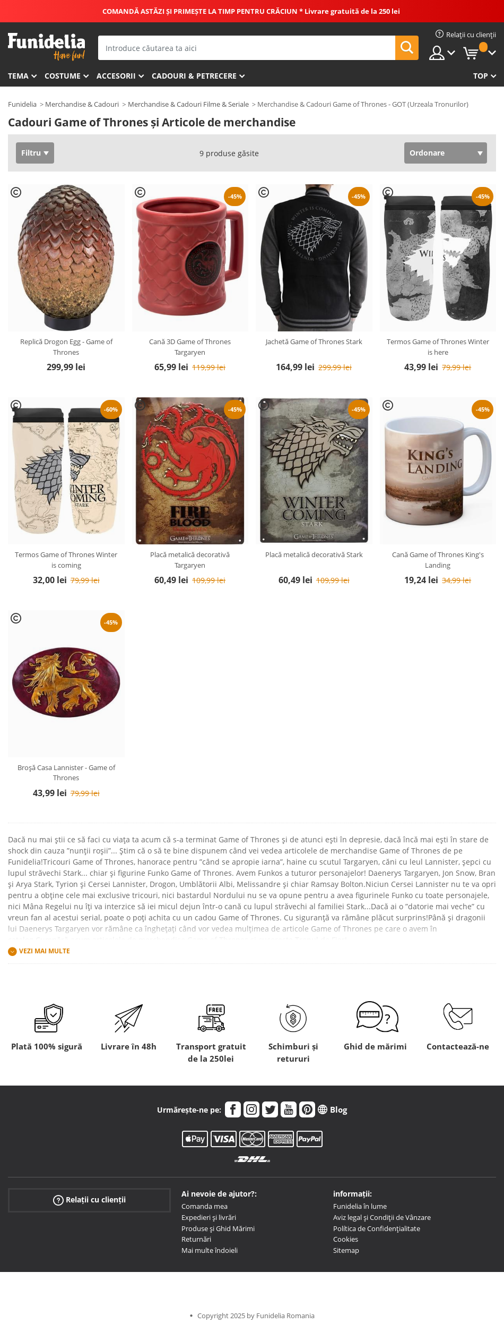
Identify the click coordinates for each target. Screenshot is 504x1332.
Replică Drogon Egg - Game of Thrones (66, 347)
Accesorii (116, 76)
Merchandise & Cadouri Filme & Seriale (188, 104)
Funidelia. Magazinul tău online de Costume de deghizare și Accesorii (46, 47)
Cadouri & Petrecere (194, 76)
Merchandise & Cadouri (82, 104)
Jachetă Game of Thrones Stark (314, 341)
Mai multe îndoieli (209, 1250)
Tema (18, 76)
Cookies (345, 1239)
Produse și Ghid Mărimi (218, 1228)
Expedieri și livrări (208, 1217)
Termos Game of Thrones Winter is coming (66, 560)
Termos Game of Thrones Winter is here (438, 347)
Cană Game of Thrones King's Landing (438, 560)
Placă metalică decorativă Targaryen (190, 560)
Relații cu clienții (89, 1200)
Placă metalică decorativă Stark (314, 554)
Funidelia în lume (360, 1206)
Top (480, 76)
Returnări (196, 1239)
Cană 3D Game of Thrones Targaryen (190, 347)
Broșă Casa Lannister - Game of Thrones (66, 773)
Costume (63, 76)
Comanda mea (204, 1206)
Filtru (31, 153)
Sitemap (346, 1250)
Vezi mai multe (44, 951)
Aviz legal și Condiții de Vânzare (382, 1217)
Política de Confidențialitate (376, 1228)
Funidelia (22, 104)
